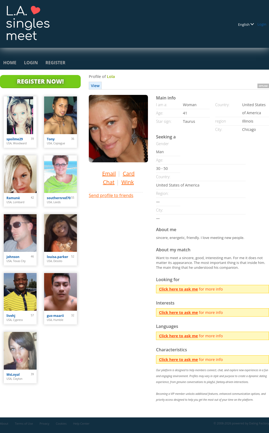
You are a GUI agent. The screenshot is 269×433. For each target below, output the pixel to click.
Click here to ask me (178, 289)
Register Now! (40, 81)
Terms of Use (24, 423)
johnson (12, 257)
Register (55, 63)
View (95, 85)
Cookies (61, 423)
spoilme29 (14, 139)
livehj (10, 315)
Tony (51, 139)
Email (109, 173)
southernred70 (59, 198)
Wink (127, 182)
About (4, 423)
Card (128, 173)
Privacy (44, 423)
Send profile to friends (111, 195)
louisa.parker (57, 257)
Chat (108, 182)
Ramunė (13, 198)
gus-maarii (55, 315)
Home (9, 63)
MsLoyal (13, 374)
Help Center (81, 423)
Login (261, 24)
